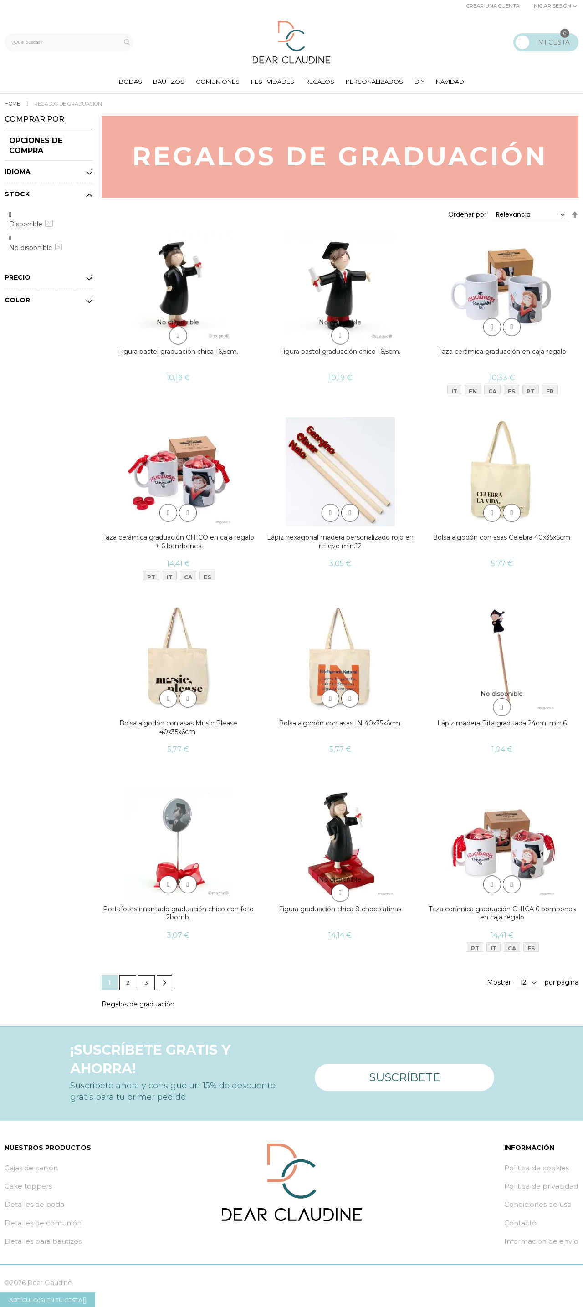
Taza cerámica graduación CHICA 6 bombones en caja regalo (502, 918)
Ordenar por (467, 218)
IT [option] (454, 393)
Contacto (520, 1229)
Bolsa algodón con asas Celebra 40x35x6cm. (502, 541)
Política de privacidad (541, 1192)
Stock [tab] (17, 197)
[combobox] (71, 42)
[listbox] (504, 394)
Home (13, 107)
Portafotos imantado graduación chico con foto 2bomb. (178, 918)
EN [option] (473, 393)
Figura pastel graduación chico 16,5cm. (340, 355)
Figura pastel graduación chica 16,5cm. (178, 355)
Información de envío (541, 1247)
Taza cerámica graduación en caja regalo (502, 355)
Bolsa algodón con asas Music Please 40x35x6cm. (178, 732)
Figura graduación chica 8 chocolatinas (340, 914)
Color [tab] (17, 303)
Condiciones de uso (538, 1210)
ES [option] (511, 393)
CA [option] (492, 393)
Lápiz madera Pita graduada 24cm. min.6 (502, 728)
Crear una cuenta (493, 6)
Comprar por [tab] (34, 122)
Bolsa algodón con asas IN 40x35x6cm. (340, 728)
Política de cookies (536, 1173)
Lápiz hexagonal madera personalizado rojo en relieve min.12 (340, 545)
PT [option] (531, 393)
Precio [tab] (18, 280)
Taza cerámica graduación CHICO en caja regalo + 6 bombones (178, 545)
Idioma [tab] (18, 174)
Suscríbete (404, 1078)
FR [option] (550, 393)
